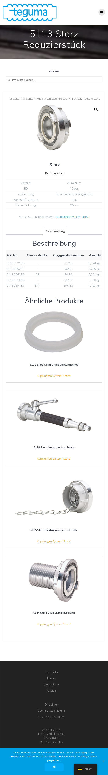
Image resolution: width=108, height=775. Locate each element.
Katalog (51, 690)
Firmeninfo (51, 672)
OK (54, 767)
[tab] (55, 231)
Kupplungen (28, 98)
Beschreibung (55, 231)
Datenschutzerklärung (51, 710)
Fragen (51, 678)
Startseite (13, 98)
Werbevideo (51, 684)
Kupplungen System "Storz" (52, 98)
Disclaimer (51, 704)
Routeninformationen (51, 717)
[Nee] (103, 761)
